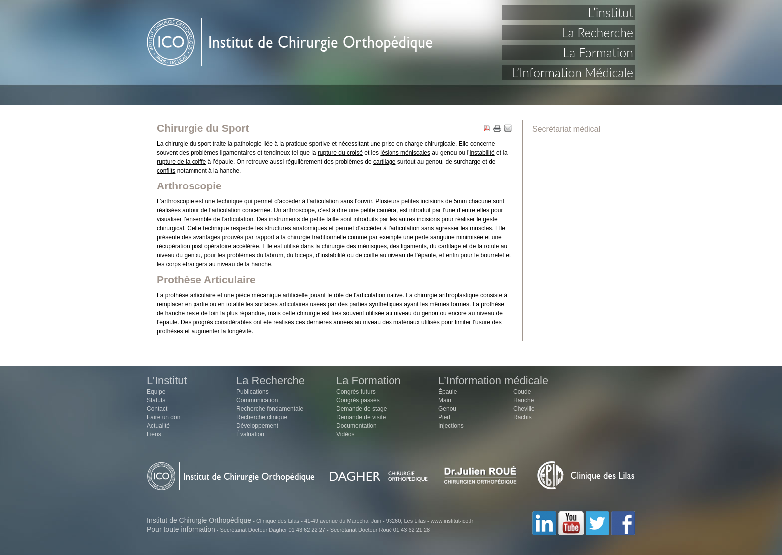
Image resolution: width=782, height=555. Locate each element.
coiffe (371, 255)
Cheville (524, 408)
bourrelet (492, 255)
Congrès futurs (356, 391)
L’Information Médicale (572, 72)
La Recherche (597, 32)
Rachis (522, 417)
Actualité (158, 425)
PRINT (497, 128)
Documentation (356, 425)
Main (444, 400)
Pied (444, 417)
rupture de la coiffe (181, 161)
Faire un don (163, 417)
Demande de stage (361, 408)
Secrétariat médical (566, 129)
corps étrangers (186, 264)
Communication (257, 400)
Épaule (447, 391)
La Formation (598, 52)
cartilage (384, 161)
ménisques (372, 246)
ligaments (413, 246)
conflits (166, 170)
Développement (257, 425)
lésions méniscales (405, 152)
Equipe (156, 391)
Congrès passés (358, 400)
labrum (274, 255)
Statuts (156, 400)
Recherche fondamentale (269, 408)
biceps (304, 255)
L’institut (610, 12)
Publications (252, 391)
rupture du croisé (340, 152)
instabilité (482, 152)
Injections (451, 425)
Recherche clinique (261, 417)
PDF (486, 128)
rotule (491, 246)
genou (430, 313)
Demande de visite (361, 417)
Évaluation (250, 434)
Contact (157, 408)
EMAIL (507, 128)
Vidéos (345, 434)
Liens (154, 434)
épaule (168, 322)
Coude (522, 391)
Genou (447, 408)
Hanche (523, 400)
